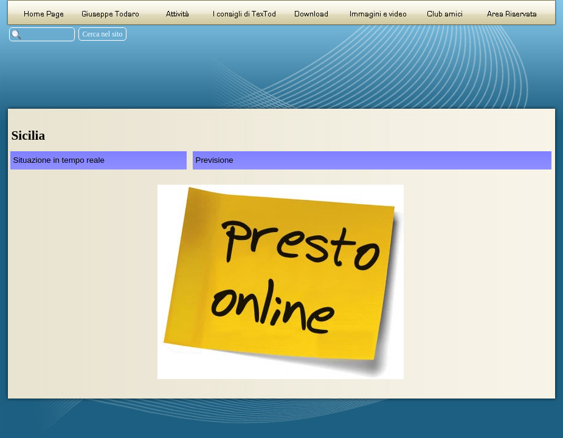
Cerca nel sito (103, 34)
